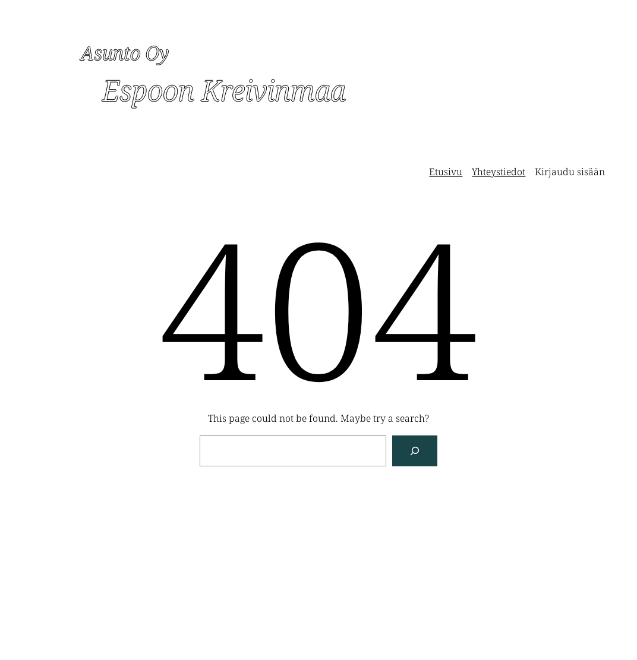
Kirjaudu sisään (570, 171)
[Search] (414, 450)
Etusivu (445, 171)
